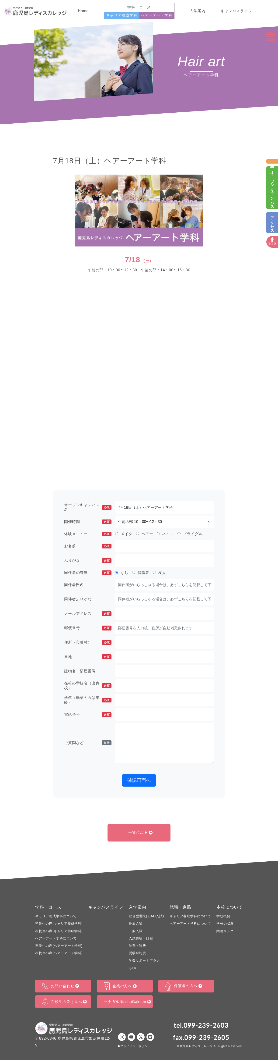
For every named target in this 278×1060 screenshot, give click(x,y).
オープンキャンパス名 (87, 507)
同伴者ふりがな (78, 599)
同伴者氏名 (74, 585)
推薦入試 (135, 923)
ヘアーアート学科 (156, 15)
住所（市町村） (87, 642)
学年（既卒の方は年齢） (87, 700)
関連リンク (225, 931)
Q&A (132, 968)
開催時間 (87, 521)
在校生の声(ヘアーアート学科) (59, 953)
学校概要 (223, 916)
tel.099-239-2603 (201, 1025)
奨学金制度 (137, 953)
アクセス (272, 222)
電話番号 (87, 714)
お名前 (87, 546)
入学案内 (197, 11)
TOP (272, 244)
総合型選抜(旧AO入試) (146, 916)
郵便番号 (87, 628)
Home (83, 11)
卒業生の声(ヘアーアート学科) (59, 946)
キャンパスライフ (236, 11)
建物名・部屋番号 (79, 671)
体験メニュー (87, 534)
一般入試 (135, 931)
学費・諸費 (137, 946)
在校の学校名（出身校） (87, 685)
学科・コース (48, 907)
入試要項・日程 (141, 938)
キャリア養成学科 (121, 15)
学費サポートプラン (144, 960)
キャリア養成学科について (56, 916)
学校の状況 (225, 923)
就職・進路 (180, 907)
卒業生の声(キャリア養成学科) (59, 923)
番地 (87, 656)
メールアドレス (87, 613)
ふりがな (87, 560)
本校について (229, 907)
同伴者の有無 (87, 572)
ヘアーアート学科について (56, 938)
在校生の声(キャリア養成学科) (59, 931)
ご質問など (87, 742)
